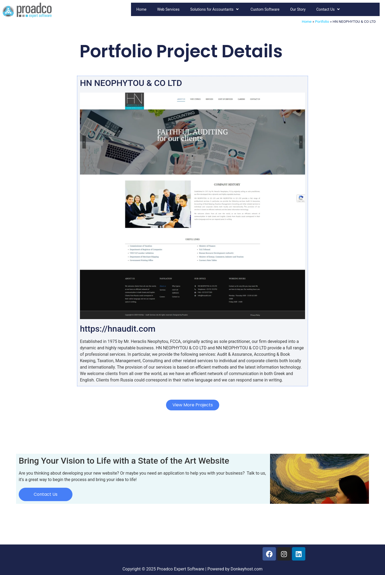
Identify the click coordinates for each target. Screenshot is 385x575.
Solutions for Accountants (215, 9)
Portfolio (322, 21)
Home (141, 9)
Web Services (168, 9)
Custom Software (265, 9)
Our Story (298, 9)
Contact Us (328, 9)
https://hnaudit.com (117, 329)
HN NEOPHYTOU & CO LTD (131, 83)
